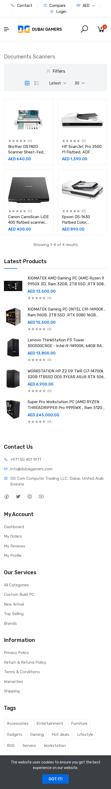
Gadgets (14, 734)
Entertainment (49, 723)
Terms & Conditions (22, 672)
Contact (21, 5)
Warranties (13, 681)
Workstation (55, 745)
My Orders (13, 536)
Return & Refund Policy (25, 662)
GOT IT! (55, 779)
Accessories (18, 723)
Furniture (79, 723)
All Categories (16, 585)
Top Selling (14, 613)
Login (58, 11)
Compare (54, 5)
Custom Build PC (19, 594)
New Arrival (14, 604)
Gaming (37, 734)
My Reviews (14, 546)
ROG (11, 745)
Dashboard (14, 527)
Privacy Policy (16, 652)
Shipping (12, 691)
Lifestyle (85, 734)
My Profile (13, 555)
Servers (29, 745)
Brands (10, 623)
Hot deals (60, 734)
